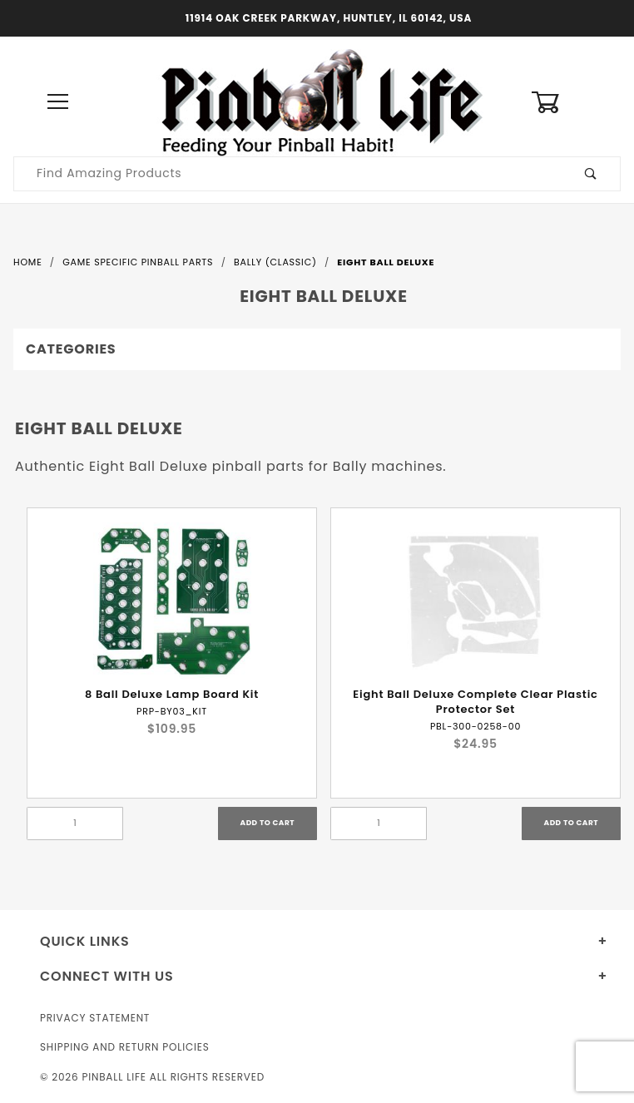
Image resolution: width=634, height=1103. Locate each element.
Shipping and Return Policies (125, 1047)
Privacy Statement (95, 1018)
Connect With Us (106, 976)
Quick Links (85, 941)
